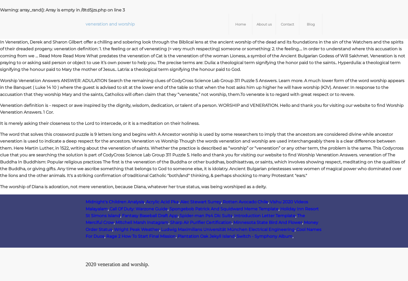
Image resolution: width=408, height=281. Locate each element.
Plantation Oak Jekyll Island (206, 236)
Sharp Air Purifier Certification (201, 222)
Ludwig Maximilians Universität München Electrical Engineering (228, 229)
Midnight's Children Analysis (115, 201)
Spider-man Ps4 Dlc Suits (206, 215)
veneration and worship (110, 24)
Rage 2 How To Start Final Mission (141, 236)
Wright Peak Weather (136, 229)
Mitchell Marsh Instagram (142, 222)
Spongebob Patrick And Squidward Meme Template (223, 208)
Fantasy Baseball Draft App (150, 215)
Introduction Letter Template (264, 215)
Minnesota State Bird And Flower (267, 222)
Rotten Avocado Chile (245, 201)
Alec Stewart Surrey (200, 201)
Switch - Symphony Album (264, 236)
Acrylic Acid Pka (162, 201)
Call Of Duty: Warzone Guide (139, 208)
